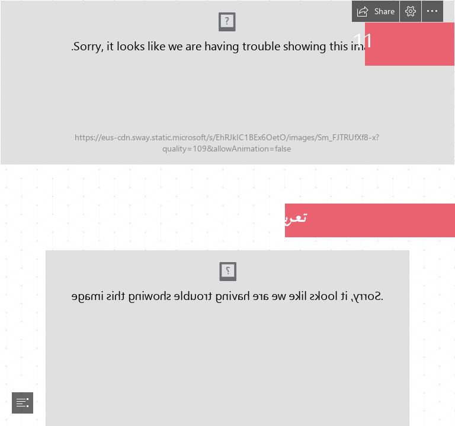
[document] (227, 213)
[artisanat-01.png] (227, 82)
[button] (375, 11)
